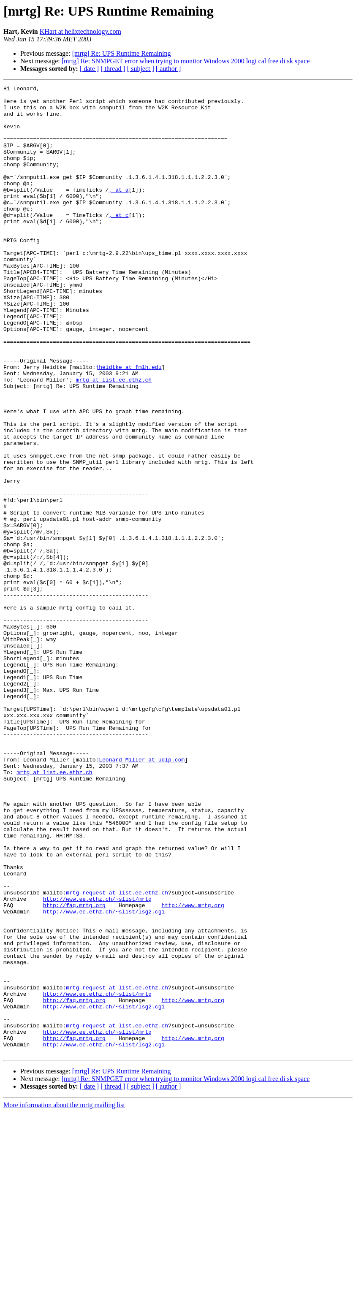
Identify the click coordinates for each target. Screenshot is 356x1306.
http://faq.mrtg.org (74, 1069)
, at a (119, 211)
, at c (119, 241)
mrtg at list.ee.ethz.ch (114, 439)
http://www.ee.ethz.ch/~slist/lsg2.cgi (104, 1077)
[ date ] (89, 68)
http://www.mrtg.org (192, 1069)
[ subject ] (140, 68)
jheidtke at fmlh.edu (128, 424)
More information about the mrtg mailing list (64, 1298)
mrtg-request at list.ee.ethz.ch (117, 1054)
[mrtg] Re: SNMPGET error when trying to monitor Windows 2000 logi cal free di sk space (186, 61)
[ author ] (168, 68)
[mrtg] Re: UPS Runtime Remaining (121, 53)
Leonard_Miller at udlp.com (142, 895)
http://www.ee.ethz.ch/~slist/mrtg (97, 1062)
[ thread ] (113, 68)
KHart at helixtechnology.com (80, 31)
